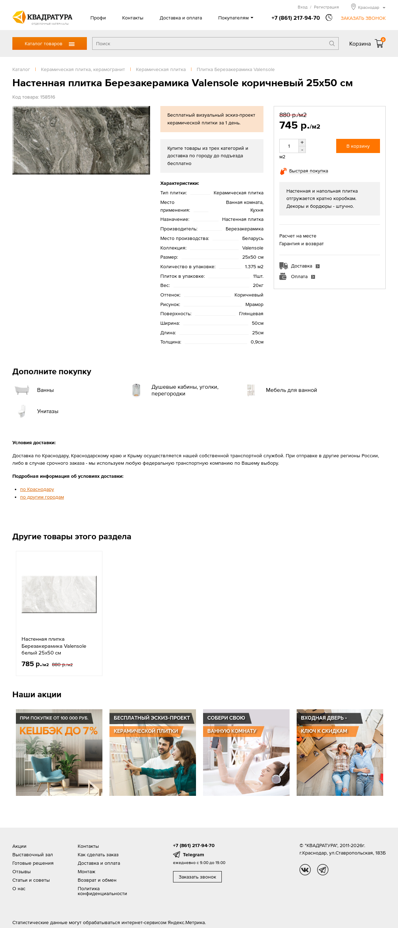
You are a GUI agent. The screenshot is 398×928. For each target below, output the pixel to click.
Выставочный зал (32, 854)
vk (305, 869)
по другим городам (42, 497)
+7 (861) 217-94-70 (296, 17)
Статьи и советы (31, 880)
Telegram (193, 854)
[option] (59, 613)
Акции (19, 846)
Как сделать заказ (98, 854)
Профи (98, 17)
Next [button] (379, 751)
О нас (18, 888)
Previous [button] (19, 751)
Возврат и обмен (97, 880)
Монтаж (86, 871)
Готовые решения (33, 863)
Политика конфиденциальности (102, 891)
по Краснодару (37, 489)
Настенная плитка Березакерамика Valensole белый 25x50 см (54, 646)
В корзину (358, 146)
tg (322, 869)
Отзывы (21, 871)
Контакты (132, 17)
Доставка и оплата (181, 17)
